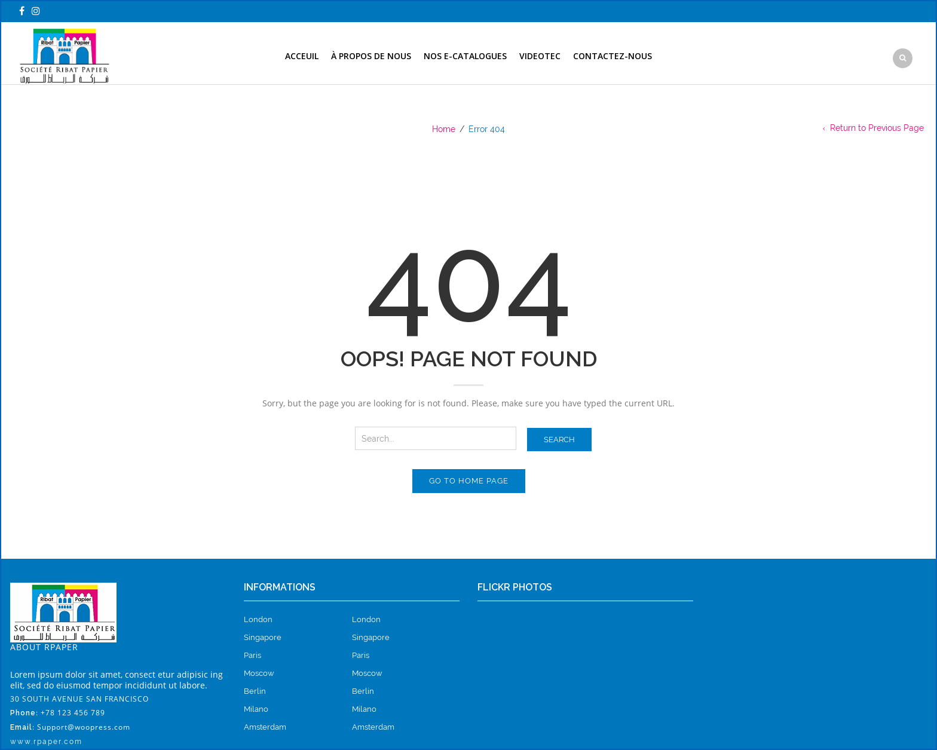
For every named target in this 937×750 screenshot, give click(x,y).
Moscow (259, 673)
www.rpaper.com (46, 741)
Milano (256, 709)
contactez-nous (612, 56)
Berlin (255, 691)
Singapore (262, 637)
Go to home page (469, 480)
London (258, 619)
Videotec (540, 56)
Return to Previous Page (877, 128)
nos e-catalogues (465, 56)
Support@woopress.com (83, 727)
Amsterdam (265, 727)
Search (559, 439)
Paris (252, 655)
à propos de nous (371, 56)
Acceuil (302, 56)
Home (443, 129)
